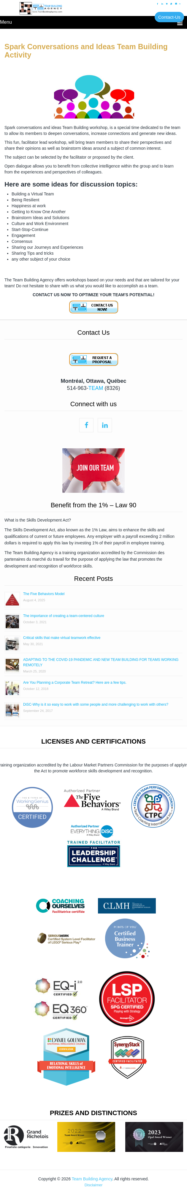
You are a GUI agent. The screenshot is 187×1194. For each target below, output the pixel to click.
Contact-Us (169, 17)
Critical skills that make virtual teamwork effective (62, 638)
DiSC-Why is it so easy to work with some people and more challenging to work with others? (95, 704)
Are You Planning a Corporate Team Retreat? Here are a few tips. (74, 682)
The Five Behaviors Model (43, 594)
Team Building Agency (92, 1179)
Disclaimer (94, 1185)
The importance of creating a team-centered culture (63, 616)
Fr (180, 4)
